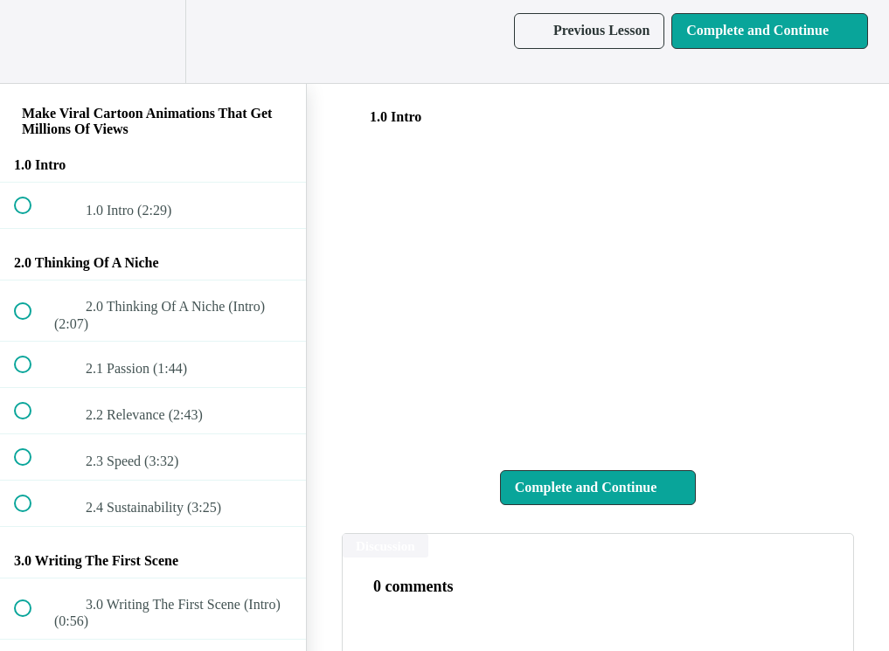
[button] (32, 41)
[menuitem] (153, 41)
